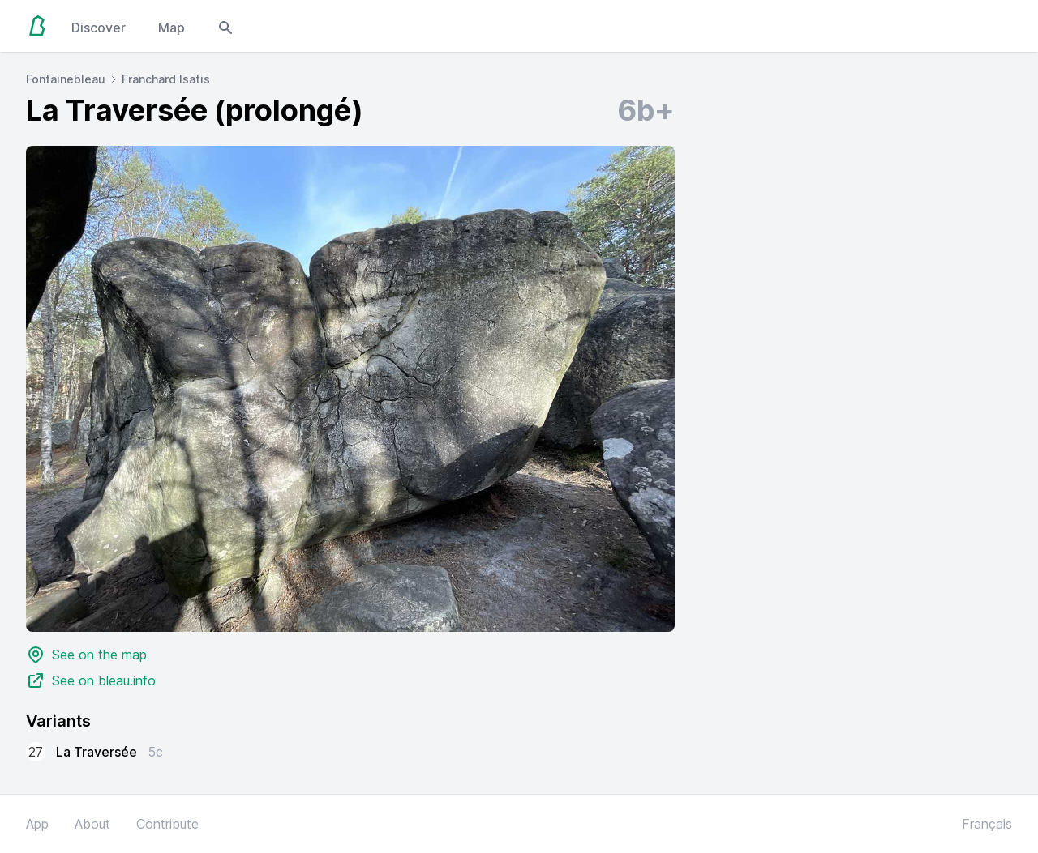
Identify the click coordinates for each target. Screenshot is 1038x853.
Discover (98, 27)
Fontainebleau (65, 79)
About (92, 824)
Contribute (167, 824)
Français (987, 824)
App (37, 824)
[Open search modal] (225, 26)
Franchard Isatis (166, 79)
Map (171, 27)
